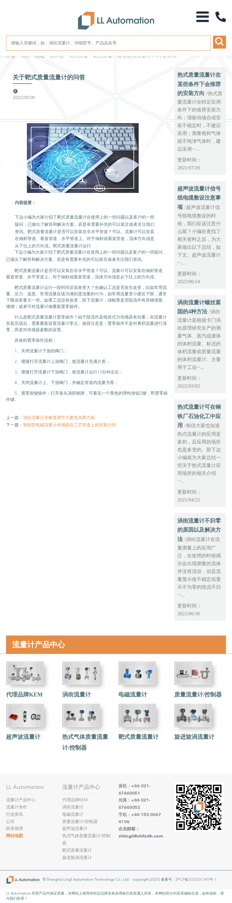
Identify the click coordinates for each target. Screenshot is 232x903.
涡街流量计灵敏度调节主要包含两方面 (59, 417)
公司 (10, 821)
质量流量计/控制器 (198, 694)
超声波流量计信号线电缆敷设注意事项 (199, 198)
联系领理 (14, 828)
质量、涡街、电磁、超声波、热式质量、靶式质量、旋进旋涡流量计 (78, 56)
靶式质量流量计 (138, 737)
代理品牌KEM (24, 694)
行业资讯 (166, 56)
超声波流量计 (23, 737)
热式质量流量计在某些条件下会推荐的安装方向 (199, 84)
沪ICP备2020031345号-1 (196, 879)
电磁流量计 (132, 694)
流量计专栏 (16, 807)
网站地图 (14, 835)
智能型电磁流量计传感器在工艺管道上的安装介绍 (69, 424)
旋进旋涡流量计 (194, 737)
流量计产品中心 (38, 644)
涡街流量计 (76, 694)
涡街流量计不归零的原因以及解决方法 (199, 530)
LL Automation (25, 787)
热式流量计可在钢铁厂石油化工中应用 (199, 416)
